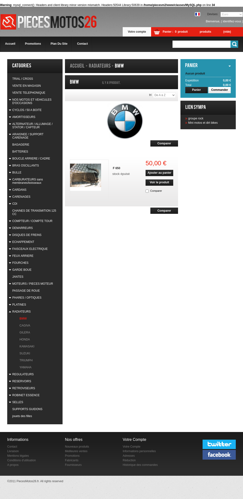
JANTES (17, 276)
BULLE (16, 172)
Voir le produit (159, 182)
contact (82, 43)
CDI (14, 203)
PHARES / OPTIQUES (26, 297)
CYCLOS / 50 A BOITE (27, 110)
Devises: (212, 14)
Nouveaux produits (77, 446)
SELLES (17, 402)
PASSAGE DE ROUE (26, 290)
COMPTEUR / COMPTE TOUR (32, 221)
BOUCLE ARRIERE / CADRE (31, 158)
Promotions (72, 455)
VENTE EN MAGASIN (26, 85)
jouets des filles (22, 416)
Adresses (129, 455)
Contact (12, 446)
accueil (10, 43)
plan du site (59, 43)
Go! (234, 44)
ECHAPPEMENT (23, 242)
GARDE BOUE (22, 269)
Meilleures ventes (76, 451)
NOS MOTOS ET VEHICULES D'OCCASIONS (31, 101)
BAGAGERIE (20, 144)
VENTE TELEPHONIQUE (28, 92)
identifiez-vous (232, 21)
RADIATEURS (21, 311)
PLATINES (19, 304)
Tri (150, 95)
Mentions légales (18, 455)
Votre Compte (131, 446)
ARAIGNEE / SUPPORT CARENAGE (28, 136)
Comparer (156, 190)
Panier (196, 90)
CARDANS (19, 189)
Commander (219, 90)
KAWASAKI (26, 346)
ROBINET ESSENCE (26, 395)
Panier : (168, 31)
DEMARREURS (22, 228)
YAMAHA (25, 367)
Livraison (13, 451)
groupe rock (195, 118)
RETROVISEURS (23, 388)
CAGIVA (24, 325)
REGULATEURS (23, 374)
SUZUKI (24, 353)
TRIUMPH (26, 360)
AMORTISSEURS (23, 117)
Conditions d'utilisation (21, 460)
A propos (13, 465)
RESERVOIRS (21, 381)
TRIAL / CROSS (22, 78)
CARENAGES (21, 196)
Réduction (129, 460)
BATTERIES (20, 151)
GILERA (24, 332)
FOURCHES (20, 263)
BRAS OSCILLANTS (25, 165)
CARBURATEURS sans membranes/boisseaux (27, 181)
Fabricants (71, 460)
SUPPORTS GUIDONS (27, 409)
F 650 (116, 168)
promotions (33, 43)
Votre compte (137, 31)
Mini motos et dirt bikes (203, 122)
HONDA (24, 339)
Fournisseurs (73, 465)
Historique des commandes (140, 465)
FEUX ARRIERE (22, 256)
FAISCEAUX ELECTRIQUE (30, 249)
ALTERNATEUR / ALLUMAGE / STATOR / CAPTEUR (32, 125)
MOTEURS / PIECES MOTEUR (32, 283)
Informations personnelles (139, 451)
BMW (23, 318)
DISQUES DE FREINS (26, 235)
